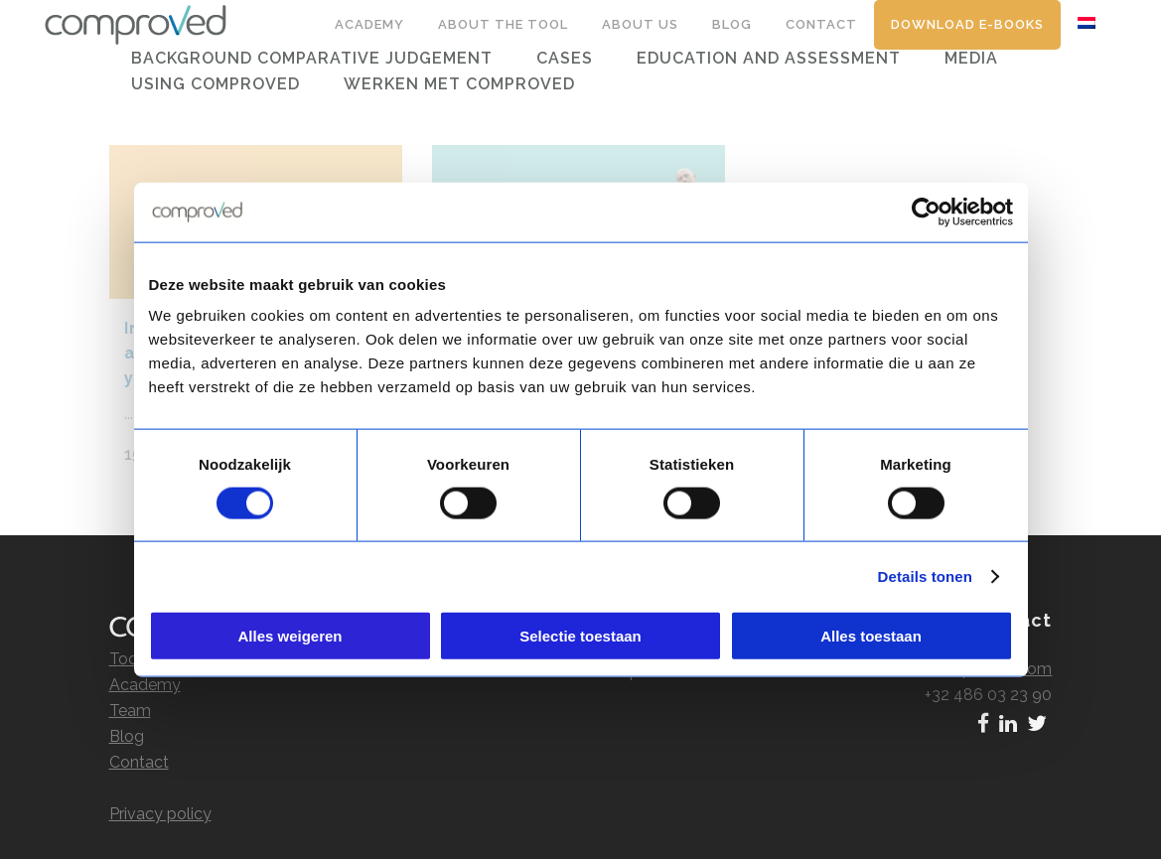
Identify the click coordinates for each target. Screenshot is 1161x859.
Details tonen (925, 575)
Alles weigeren (289, 636)
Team (130, 690)
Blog (126, 716)
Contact (139, 742)
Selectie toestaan (580, 636)
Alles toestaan (871, 636)
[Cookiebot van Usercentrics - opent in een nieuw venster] (926, 211)
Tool (125, 639)
